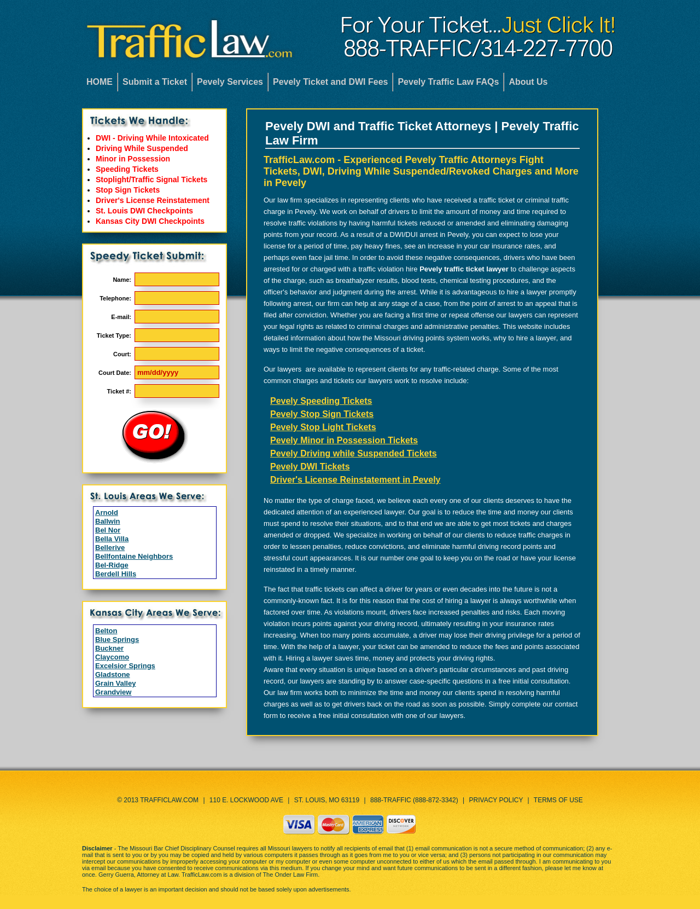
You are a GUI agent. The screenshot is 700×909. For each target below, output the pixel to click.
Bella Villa (112, 539)
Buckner (109, 648)
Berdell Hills (115, 574)
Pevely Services (230, 81)
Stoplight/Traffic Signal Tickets (151, 179)
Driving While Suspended (142, 148)
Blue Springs (117, 639)
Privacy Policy (496, 800)
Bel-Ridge (112, 565)
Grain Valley (115, 683)
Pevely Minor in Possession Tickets (344, 440)
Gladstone (112, 674)
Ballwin (107, 521)
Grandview (113, 692)
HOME (99, 81)
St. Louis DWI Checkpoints (144, 210)
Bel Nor (107, 530)
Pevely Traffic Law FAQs (448, 81)
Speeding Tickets (127, 169)
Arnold (106, 512)
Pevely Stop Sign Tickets (322, 414)
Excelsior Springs (125, 666)
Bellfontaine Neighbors (134, 556)
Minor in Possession (133, 158)
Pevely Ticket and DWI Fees (330, 81)
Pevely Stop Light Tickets (323, 427)
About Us (528, 81)
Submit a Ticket (154, 81)
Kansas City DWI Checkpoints (150, 221)
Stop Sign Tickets (128, 190)
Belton (106, 631)
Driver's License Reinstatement (152, 200)
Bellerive (110, 547)
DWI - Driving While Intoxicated (152, 138)
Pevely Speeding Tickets (321, 401)
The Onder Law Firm (290, 874)
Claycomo (112, 657)
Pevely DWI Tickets (310, 466)
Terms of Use (558, 800)
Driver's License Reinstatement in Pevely (355, 479)
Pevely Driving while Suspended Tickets (353, 453)
